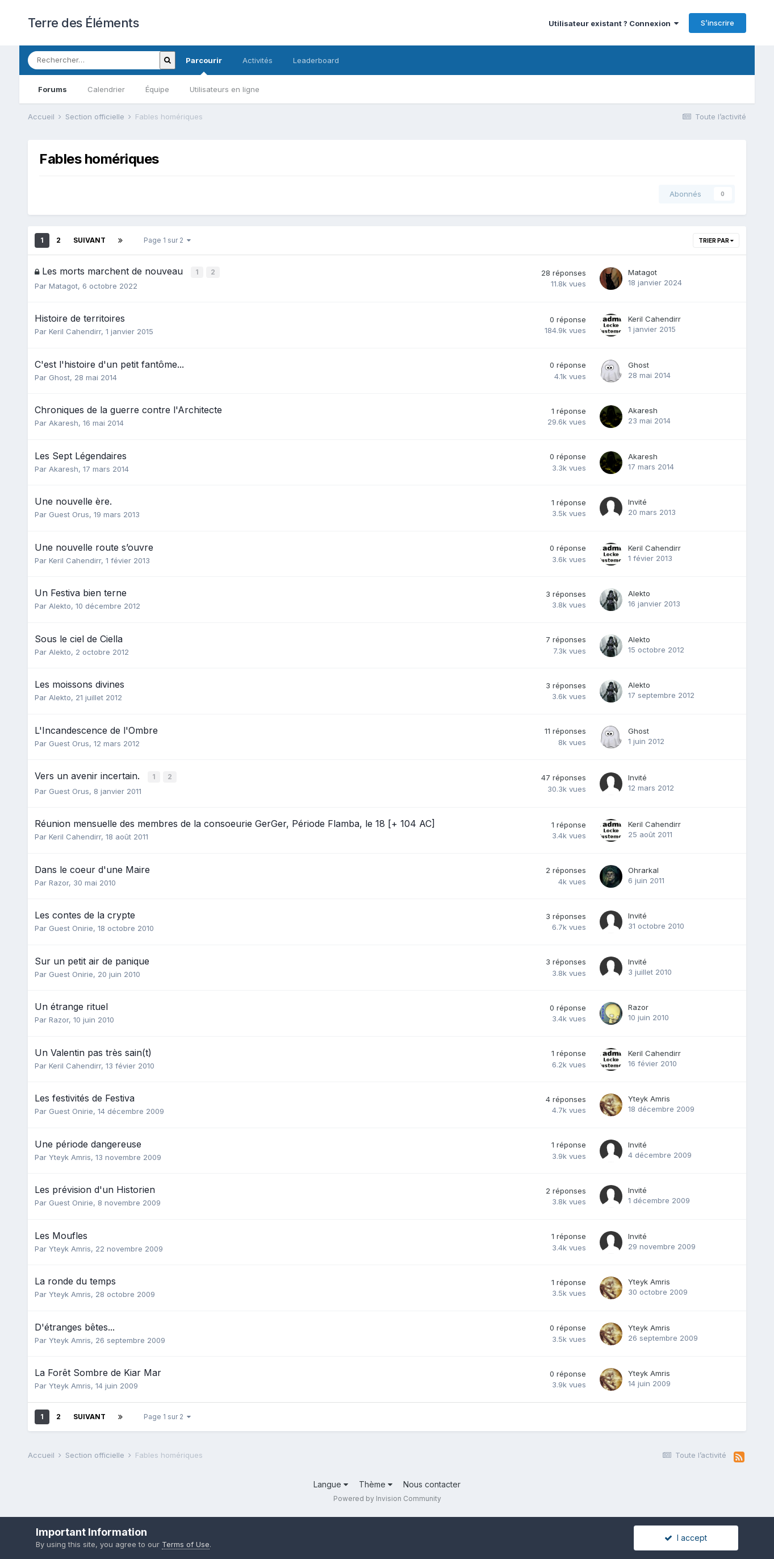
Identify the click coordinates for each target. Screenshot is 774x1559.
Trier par (716, 240)
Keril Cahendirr (75, 330)
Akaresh (63, 422)
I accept (685, 1538)
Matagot (63, 285)
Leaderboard (316, 60)
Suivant (89, 240)
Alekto (60, 605)
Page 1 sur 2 (167, 240)
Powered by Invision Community (387, 1497)
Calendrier (106, 89)
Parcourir (204, 65)
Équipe (157, 89)
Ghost (59, 376)
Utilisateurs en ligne (225, 89)
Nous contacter (432, 1483)
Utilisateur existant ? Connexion (614, 23)
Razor (59, 880)
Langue (330, 1483)
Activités (257, 60)
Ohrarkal (643, 868)
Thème (375, 1483)
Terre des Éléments (83, 22)
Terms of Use (186, 1544)
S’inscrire (717, 22)
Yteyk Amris (649, 1096)
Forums (52, 89)
